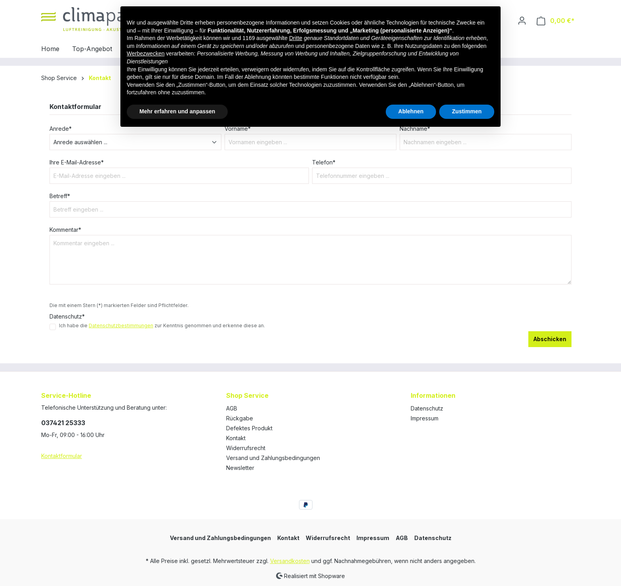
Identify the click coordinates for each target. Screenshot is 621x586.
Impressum (424, 418)
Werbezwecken (145, 53)
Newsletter (240, 467)
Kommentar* (65, 229)
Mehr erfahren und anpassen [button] (177, 111)
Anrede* (61, 128)
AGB (231, 408)
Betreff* (60, 196)
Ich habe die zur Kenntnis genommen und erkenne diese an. (162, 325)
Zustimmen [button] (467, 111)
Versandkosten (290, 560)
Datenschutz (427, 408)
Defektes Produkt (249, 428)
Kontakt (236, 438)
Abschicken (549, 339)
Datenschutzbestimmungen (121, 325)
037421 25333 (63, 423)
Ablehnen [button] (411, 111)
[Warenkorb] (555, 21)
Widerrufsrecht (245, 448)
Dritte (295, 38)
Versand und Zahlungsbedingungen (273, 457)
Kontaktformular (61, 455)
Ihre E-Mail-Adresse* (77, 162)
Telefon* (323, 162)
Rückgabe (239, 418)
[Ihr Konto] (521, 21)
